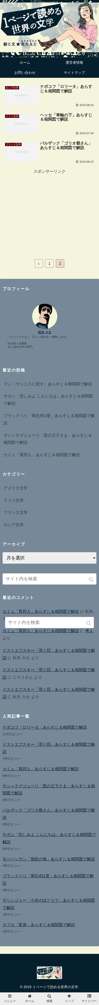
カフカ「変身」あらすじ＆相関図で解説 (39, 925)
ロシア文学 (14, 525)
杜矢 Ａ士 (44, 332)
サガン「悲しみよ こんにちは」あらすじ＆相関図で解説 (48, 400)
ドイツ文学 (14, 500)
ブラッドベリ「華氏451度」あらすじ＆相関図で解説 (49, 419)
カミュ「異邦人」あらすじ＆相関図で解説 (42, 455)
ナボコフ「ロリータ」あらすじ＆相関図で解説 (45, 727)
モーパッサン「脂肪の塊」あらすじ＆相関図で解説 (49, 859)
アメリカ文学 (16, 488)
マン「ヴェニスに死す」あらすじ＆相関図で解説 (48, 384)
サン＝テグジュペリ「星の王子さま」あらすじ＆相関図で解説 (48, 439)
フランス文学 (16, 512)
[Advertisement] (49, 210)
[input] (49, 579)
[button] (91, 579)
